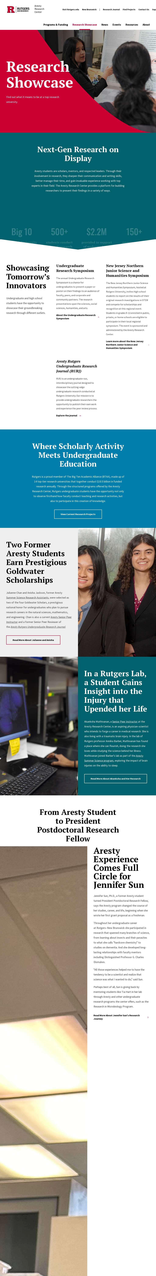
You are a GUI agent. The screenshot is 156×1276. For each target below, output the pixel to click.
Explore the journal (68, 415)
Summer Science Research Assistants (27, 597)
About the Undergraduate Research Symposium (77, 317)
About (146, 24)
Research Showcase (85, 24)
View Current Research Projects (78, 514)
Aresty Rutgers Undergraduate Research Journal (38, 627)
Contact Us (143, 9)
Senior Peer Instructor (125, 721)
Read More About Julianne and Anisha (33, 640)
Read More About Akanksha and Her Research (116, 778)
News (104, 24)
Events (117, 24)
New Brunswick (89, 9)
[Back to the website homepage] (18, 9)
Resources (132, 24)
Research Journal (111, 9)
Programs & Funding (55, 24)
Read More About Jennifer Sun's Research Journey (121, 1017)
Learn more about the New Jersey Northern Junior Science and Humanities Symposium (127, 344)
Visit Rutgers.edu (70, 9)
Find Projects (129, 9)
